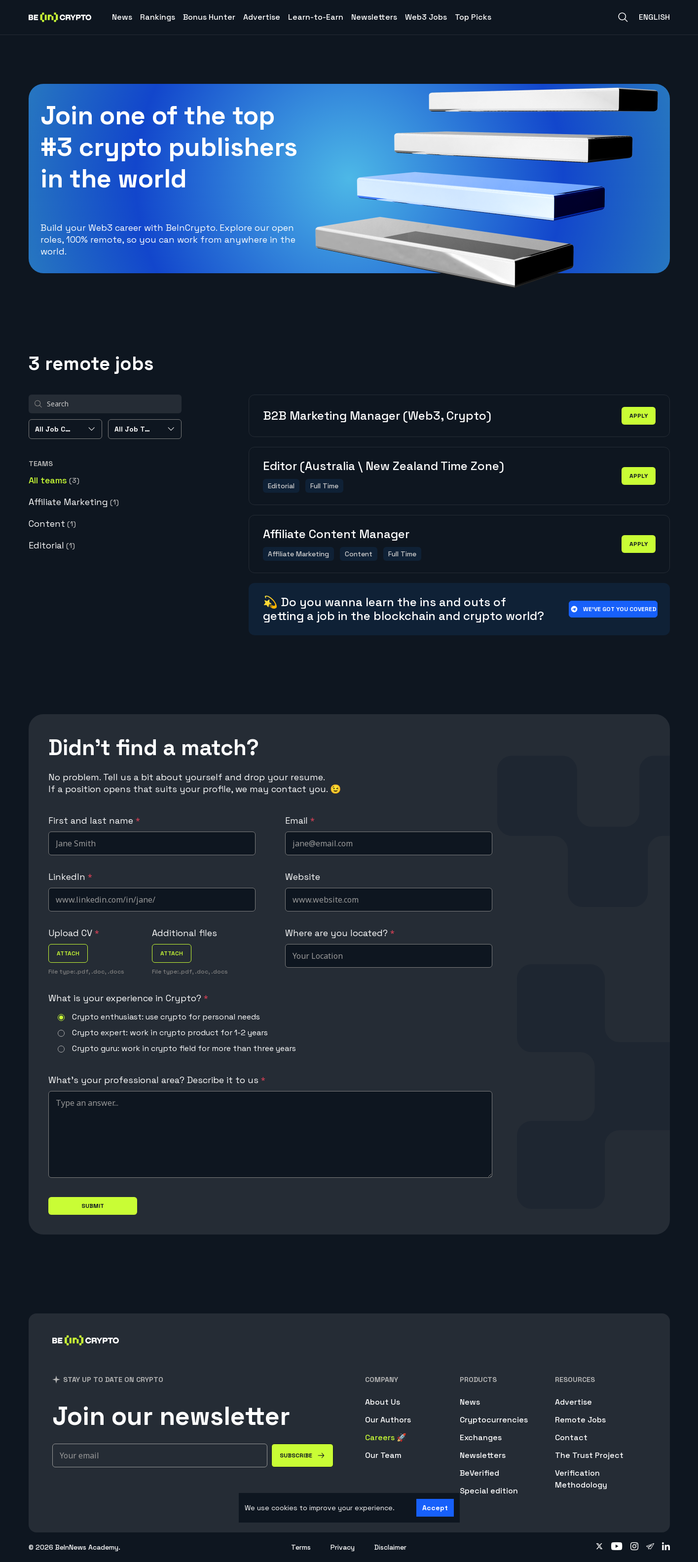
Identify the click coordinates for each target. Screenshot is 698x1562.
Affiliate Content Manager (336, 534)
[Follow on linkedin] (666, 1547)
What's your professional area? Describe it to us (156, 1080)
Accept (435, 1507)
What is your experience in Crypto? (128, 998)
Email (300, 820)
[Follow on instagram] (634, 1547)
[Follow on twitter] (599, 1547)
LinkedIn (70, 876)
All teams (54, 480)
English (654, 17)
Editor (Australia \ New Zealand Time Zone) (383, 465)
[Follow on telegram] (650, 1547)
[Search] (623, 17)
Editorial (52, 545)
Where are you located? (340, 933)
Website (302, 876)
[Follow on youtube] (617, 1547)
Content (52, 523)
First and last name (94, 820)
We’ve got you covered (613, 609)
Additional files (184, 933)
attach (68, 953)
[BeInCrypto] (85, 1353)
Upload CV (73, 933)
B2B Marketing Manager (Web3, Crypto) (377, 415)
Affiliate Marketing (74, 502)
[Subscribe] (302, 1455)
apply (638, 416)
